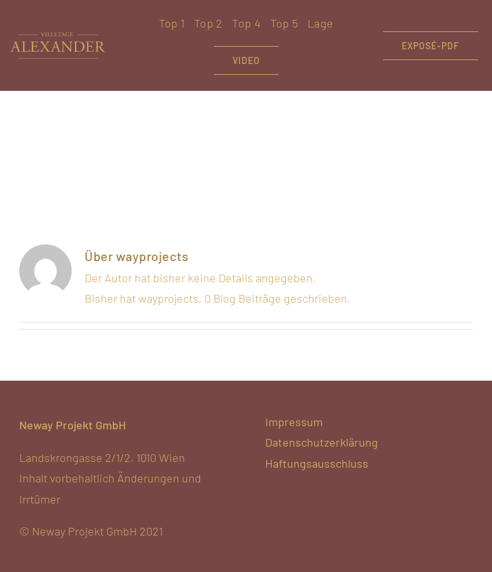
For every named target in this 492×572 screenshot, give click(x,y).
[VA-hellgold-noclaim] (58, 35)
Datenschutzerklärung (321, 442)
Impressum (294, 422)
